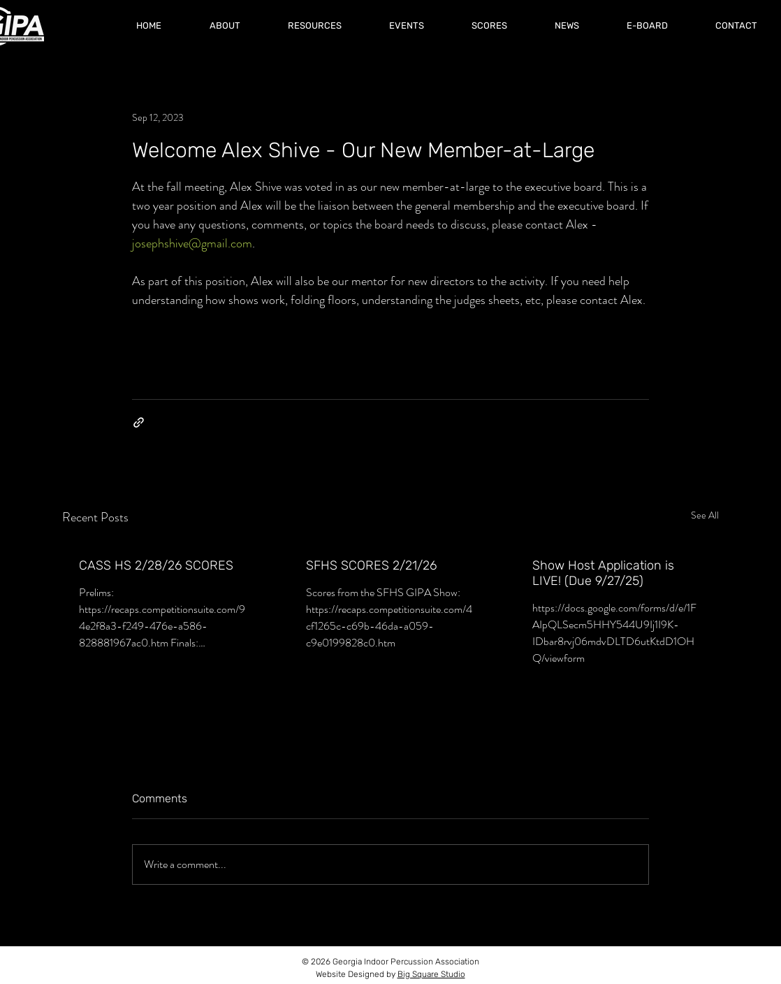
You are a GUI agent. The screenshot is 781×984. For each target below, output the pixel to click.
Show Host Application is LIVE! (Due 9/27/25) (603, 573)
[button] (489, 25)
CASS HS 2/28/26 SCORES (156, 565)
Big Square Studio (431, 974)
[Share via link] (138, 422)
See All (705, 515)
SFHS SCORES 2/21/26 (371, 565)
